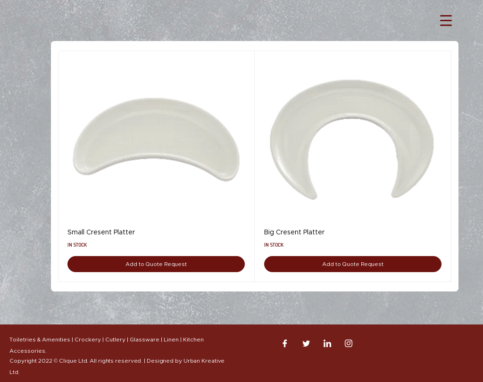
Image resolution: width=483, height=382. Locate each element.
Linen (171, 339)
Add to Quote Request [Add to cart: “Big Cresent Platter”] (352, 264)
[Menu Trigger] (446, 20)
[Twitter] (306, 343)
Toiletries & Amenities (39, 339)
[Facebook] (285, 343)
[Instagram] (348, 343)
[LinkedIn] (327, 343)
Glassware (144, 339)
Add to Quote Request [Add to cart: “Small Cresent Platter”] (156, 264)
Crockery (88, 339)
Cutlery (115, 339)
